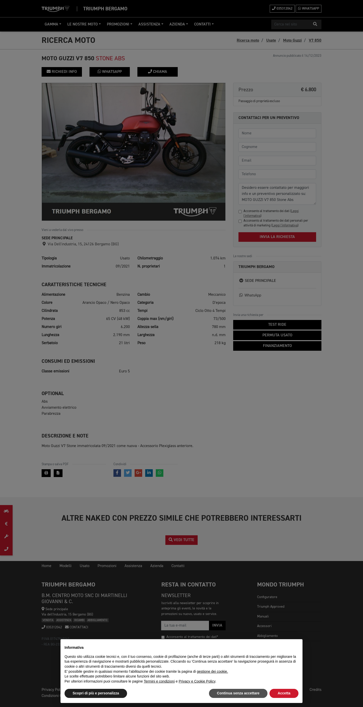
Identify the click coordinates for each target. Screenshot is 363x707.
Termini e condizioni (159, 681)
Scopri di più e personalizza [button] (96, 693)
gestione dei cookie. (212, 671)
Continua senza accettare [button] (238, 693)
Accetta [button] (284, 693)
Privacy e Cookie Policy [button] (197, 681)
